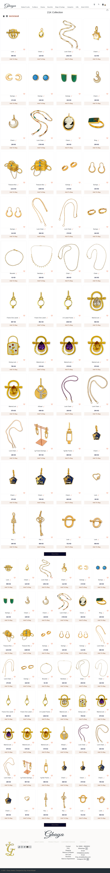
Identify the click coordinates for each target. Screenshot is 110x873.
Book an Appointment (68, 859)
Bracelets (50, 7)
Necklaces (35, 7)
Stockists (68, 856)
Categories (70, 7)
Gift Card (68, 854)
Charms (42, 7)
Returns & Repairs (68, 852)
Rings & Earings (60, 7)
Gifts (77, 7)
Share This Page (14, 16)
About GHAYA (85, 7)
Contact (68, 846)
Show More (55, 554)
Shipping (68, 850)
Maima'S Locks (25, 7)
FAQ (68, 848)
